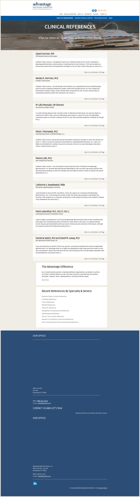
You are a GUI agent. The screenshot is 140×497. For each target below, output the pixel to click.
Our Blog (96, 14)
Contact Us (103, 14)
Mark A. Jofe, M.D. (44, 158)
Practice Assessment (70, 14)
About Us (80, 14)
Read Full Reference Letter (93, 72)
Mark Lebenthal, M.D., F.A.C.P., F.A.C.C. (53, 211)
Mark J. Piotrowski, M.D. (47, 131)
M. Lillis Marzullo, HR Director (50, 104)
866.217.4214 (42, 401)
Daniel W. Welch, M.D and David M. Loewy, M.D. (58, 238)
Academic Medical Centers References (54, 296)
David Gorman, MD (45, 53)
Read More (45, 280)
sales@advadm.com (44, 403)
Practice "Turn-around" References (53, 316)
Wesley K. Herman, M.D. (47, 78)
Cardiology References (49, 299)
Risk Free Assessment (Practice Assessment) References (60, 322)
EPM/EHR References (48, 305)
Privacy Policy (102, 488)
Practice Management (65, 18)
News (110, 18)
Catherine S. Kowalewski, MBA (50, 184)
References (88, 14)
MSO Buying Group (100, 18)
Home (61, 14)
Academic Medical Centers (84, 18)
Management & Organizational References (55, 311)
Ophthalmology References (50, 314)
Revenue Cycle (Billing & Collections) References (57, 319)
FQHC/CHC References (49, 308)
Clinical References (48, 302)
